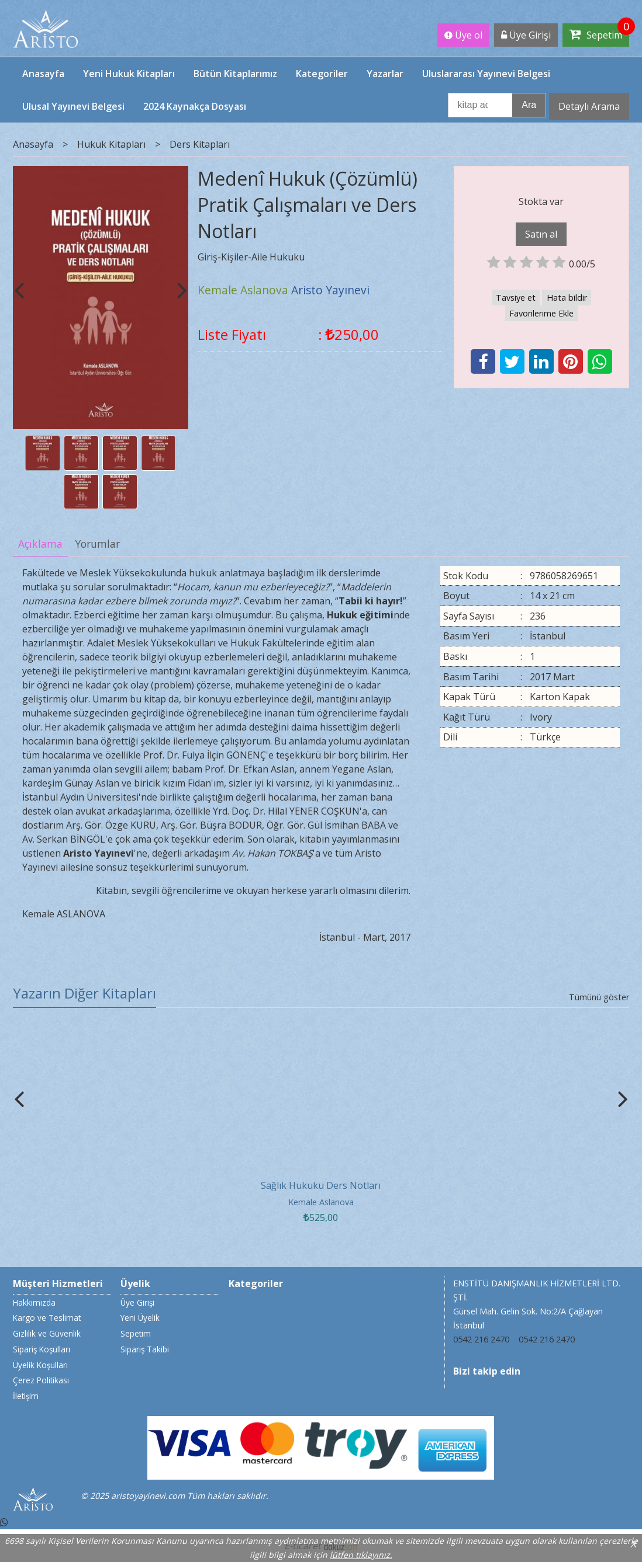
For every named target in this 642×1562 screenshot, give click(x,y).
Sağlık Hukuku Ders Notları (321, 1185)
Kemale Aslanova (321, 1202)
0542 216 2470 (481, 1339)
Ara (529, 105)
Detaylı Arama (589, 106)
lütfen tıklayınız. (361, 1554)
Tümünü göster (599, 997)
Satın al (541, 234)
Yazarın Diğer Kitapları (84, 993)
